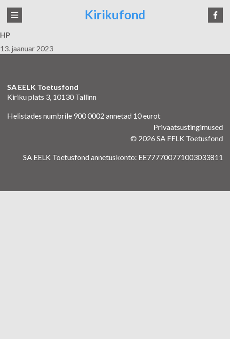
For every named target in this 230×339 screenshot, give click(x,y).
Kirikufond (115, 15)
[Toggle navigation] (14, 15)
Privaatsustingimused (188, 126)
